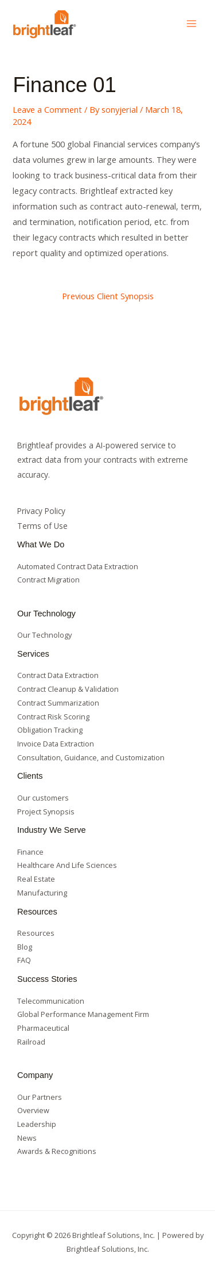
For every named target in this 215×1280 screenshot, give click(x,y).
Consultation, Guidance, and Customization (91, 757)
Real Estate (36, 879)
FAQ (24, 960)
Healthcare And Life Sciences (67, 865)
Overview (33, 1110)
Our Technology (44, 635)
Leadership (36, 1124)
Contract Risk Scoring (53, 716)
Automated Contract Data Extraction (77, 566)
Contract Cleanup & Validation (68, 689)
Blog (24, 947)
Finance (30, 852)
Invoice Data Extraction (55, 743)
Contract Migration (48, 579)
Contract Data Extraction (58, 675)
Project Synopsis (46, 811)
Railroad (31, 1042)
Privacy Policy (41, 510)
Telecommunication (50, 1001)
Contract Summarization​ (58, 703)
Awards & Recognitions (56, 1151)
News (27, 1138)
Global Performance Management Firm (83, 1014)
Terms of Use (42, 525)
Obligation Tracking (50, 730)
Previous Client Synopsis (108, 296)
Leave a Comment (47, 109)
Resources (35, 933)
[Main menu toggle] (191, 24)
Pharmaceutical (43, 1028)
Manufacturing (42, 892)
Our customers (43, 798)
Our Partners (39, 1097)
